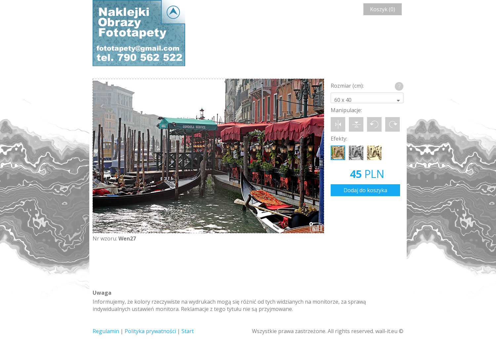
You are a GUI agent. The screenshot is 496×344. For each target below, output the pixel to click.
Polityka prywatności (150, 331)
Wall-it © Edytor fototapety (139, 33)
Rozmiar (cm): (347, 85)
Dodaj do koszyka (365, 190)
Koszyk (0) (382, 9)
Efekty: (339, 138)
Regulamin (106, 331)
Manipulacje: (346, 110)
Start (188, 331)
